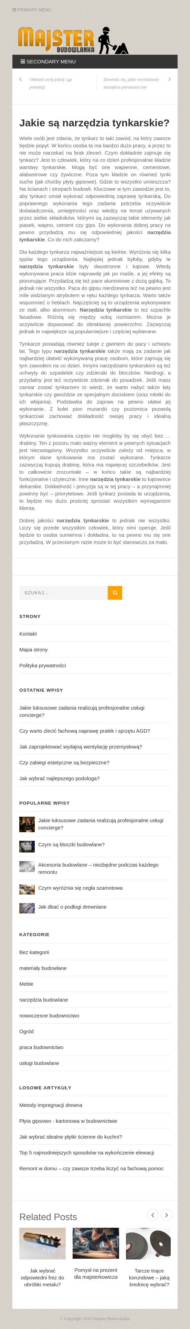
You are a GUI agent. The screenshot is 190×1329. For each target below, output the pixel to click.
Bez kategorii (34, 952)
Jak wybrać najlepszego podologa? (59, 778)
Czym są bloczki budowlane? (71, 844)
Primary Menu (31, 9)
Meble (26, 984)
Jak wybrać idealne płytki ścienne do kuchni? (70, 1137)
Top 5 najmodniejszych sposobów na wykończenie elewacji (86, 1152)
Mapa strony (33, 649)
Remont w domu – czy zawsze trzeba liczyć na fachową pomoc (91, 1168)
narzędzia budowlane (43, 1000)
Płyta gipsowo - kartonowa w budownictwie (68, 1121)
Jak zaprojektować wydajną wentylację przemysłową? (80, 747)
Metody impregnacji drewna (50, 1105)
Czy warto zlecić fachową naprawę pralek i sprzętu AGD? (84, 731)
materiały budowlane (43, 968)
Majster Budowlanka (111, 1318)
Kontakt (28, 634)
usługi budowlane (39, 1063)
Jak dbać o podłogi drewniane (72, 907)
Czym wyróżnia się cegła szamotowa (80, 888)
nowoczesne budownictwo (49, 1015)
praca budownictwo (41, 1047)
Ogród (26, 1031)
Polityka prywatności (42, 665)
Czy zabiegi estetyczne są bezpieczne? (64, 762)
